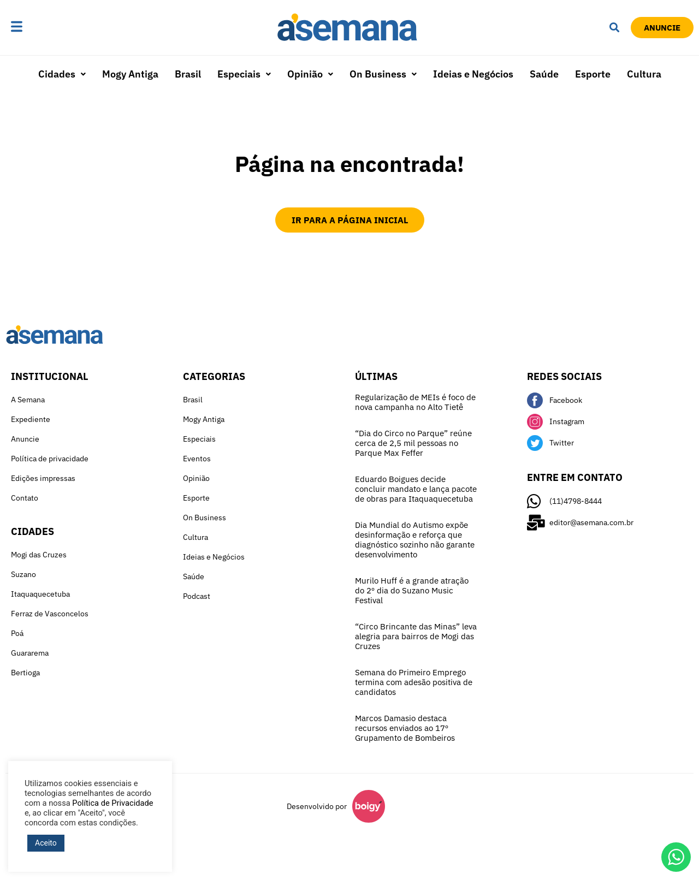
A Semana (28, 400)
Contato (24, 498)
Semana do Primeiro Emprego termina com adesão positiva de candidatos (413, 682)
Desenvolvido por (317, 806)
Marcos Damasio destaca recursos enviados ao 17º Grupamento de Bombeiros (405, 728)
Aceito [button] (46, 843)
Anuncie (25, 439)
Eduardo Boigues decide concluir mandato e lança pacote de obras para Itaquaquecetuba (416, 489)
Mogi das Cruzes (39, 555)
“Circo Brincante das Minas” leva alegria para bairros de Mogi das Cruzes (416, 636)
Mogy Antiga (130, 74)
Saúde (544, 74)
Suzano (23, 574)
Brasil (188, 74)
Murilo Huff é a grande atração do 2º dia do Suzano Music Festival (412, 590)
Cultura (644, 74)
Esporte (593, 74)
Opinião (310, 74)
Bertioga (25, 672)
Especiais (244, 74)
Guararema (30, 653)
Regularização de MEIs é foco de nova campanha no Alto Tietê (415, 402)
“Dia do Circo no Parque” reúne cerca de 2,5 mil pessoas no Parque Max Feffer (413, 443)
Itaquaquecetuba (40, 594)
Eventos (197, 458)
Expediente (30, 419)
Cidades (62, 74)
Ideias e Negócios (473, 74)
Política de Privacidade (112, 803)
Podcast (196, 596)
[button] (50, 27)
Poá (17, 633)
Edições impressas (43, 478)
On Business (383, 74)
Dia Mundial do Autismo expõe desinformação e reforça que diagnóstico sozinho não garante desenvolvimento (415, 540)
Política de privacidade (49, 458)
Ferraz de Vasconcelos (49, 614)
